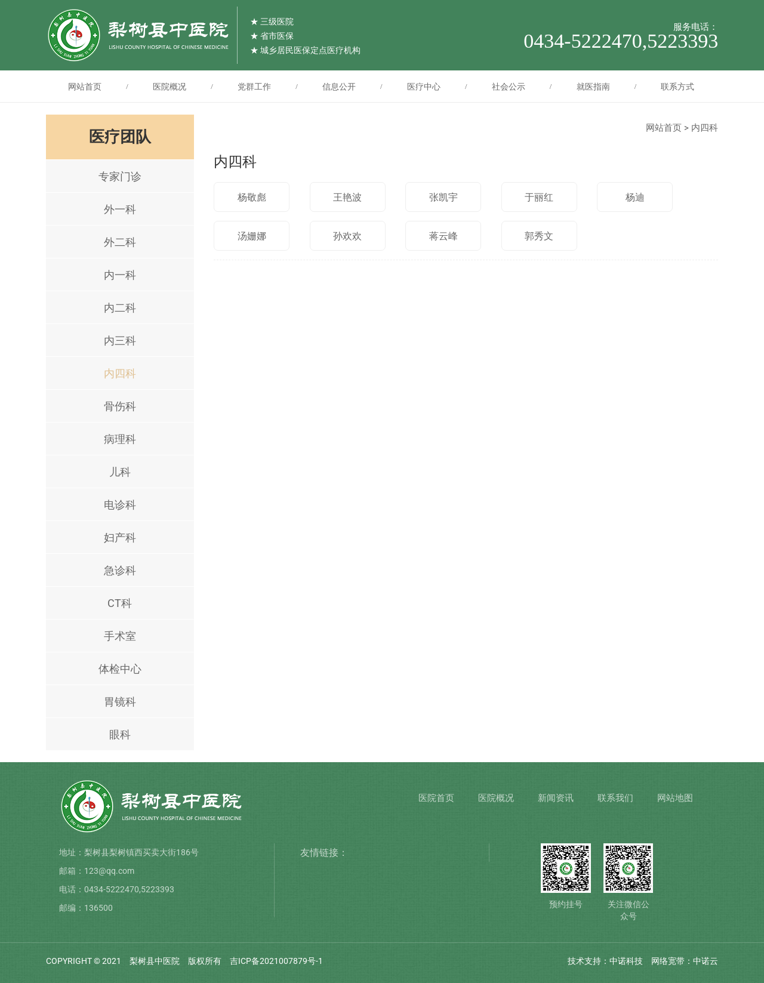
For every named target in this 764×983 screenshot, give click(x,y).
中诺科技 (626, 961)
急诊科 (120, 570)
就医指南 (593, 86)
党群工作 (254, 86)
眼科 (120, 734)
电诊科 (120, 504)
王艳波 (347, 197)
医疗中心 (423, 86)
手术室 (120, 636)
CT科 (119, 603)
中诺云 (705, 961)
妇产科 (120, 537)
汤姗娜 (252, 236)
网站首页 (84, 86)
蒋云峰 (443, 236)
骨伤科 (120, 406)
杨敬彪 (252, 197)
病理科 (120, 439)
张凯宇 (443, 197)
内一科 (120, 275)
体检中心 (119, 668)
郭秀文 (539, 236)
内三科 (120, 340)
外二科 (120, 242)
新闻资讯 (556, 798)
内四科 (120, 373)
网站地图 (675, 798)
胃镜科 (120, 701)
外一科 (120, 209)
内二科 (120, 307)
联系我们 (615, 798)
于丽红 (539, 197)
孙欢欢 (347, 236)
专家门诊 (119, 176)
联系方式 (677, 86)
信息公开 (339, 86)
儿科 (120, 472)
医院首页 (436, 798)
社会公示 (508, 86)
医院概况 (169, 86)
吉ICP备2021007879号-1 (276, 961)
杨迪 (635, 197)
